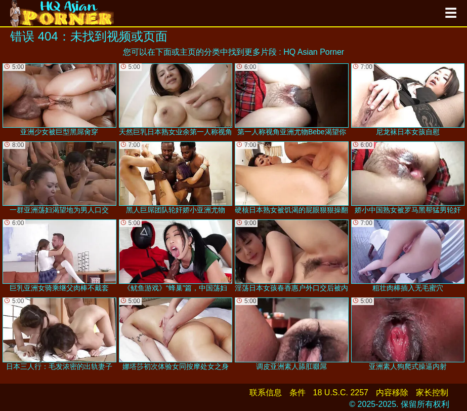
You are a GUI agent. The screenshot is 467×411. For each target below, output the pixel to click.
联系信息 (265, 392)
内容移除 (392, 392)
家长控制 (432, 392)
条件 (297, 392)
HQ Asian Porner (313, 52)
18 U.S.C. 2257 (340, 392)
